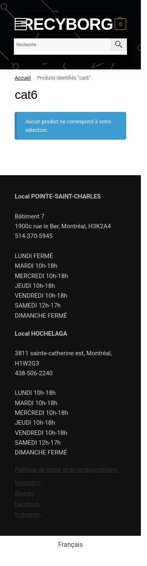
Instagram (27, 514)
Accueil (23, 78)
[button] (119, 24)
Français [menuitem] (70, 544)
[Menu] (21, 24)
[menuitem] (70, 544)
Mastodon (27, 482)
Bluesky (24, 493)
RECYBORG (67, 24)
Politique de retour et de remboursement (66, 469)
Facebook (27, 504)
